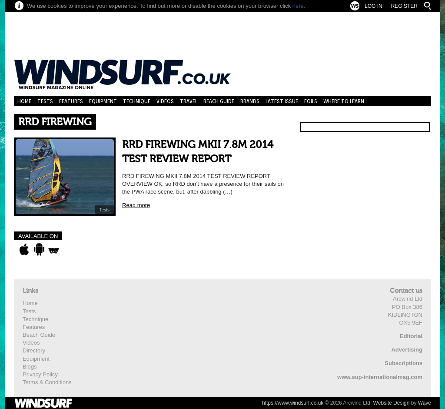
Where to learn (343, 101)
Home (24, 101)
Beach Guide (218, 101)
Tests (45, 101)
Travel (188, 101)
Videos (165, 101)
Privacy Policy (40, 374)
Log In (373, 6)
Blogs (30, 366)
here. (299, 6)
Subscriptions (403, 363)
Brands (249, 101)
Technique (136, 101)
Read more (136, 205)
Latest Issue (282, 101)
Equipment (103, 101)
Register (404, 6)
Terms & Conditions (47, 382)
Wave (424, 403)
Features (71, 101)
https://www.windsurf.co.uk (292, 403)
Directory (34, 350)
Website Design (391, 403)
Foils (310, 101)
